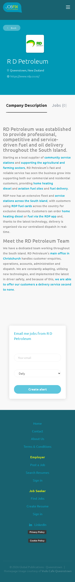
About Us (37, 439)
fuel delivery (59, 188)
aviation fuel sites (30, 188)
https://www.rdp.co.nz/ (24, 76)
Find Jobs (37, 498)
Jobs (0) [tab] (59, 105)
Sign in (37, 480)
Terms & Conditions (37, 446)
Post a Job (37, 465)
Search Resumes (37, 472)
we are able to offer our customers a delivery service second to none (37, 284)
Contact (37, 431)
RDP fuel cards (21, 206)
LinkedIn (40, 525)
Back (13, 27)
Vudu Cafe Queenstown (57, 571)
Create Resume (38, 506)
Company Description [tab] (26, 105)
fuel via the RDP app (42, 216)
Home (37, 423)
